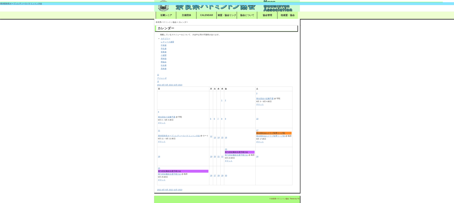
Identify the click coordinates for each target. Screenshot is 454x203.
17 (257, 130)
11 (159, 130)
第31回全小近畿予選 (264, 98)
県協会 (163, 62)
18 (159, 156)
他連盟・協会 (288, 15)
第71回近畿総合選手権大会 (236, 155)
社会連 (163, 65)
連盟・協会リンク (227, 15)
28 (218, 175)
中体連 (163, 45)
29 (222, 175)
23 (226, 149)
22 (222, 156)
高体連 (163, 69)
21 (218, 156)
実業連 (163, 52)
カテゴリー (165, 38)
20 (215, 156)
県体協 (163, 59)
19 (211, 156)
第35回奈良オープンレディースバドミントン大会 (179, 136)
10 (257, 119)
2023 (180, 85)
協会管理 (267, 15)
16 (226, 137)
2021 (159, 85)
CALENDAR (206, 15)
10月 (175, 85)
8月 (163, 85)
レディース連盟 (167, 42)
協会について (247, 15)
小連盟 (163, 55)
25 (159, 168)
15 (222, 137)
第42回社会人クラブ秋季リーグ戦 (270, 136)
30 (226, 175)
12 (211, 136)
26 (211, 175)
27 (215, 175)
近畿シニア (166, 15)
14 (218, 137)
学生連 (163, 48)
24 (257, 156)
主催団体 (186, 15)
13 (215, 137)
